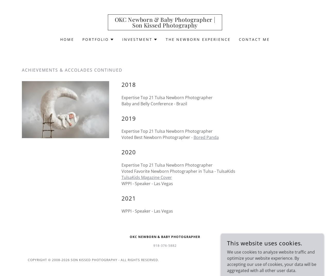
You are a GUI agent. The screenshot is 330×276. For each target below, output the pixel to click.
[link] (165, 26)
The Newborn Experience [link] (198, 39)
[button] (98, 39)
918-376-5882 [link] (165, 245)
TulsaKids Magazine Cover (146, 177)
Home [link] (67, 39)
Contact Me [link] (254, 39)
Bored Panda (206, 137)
